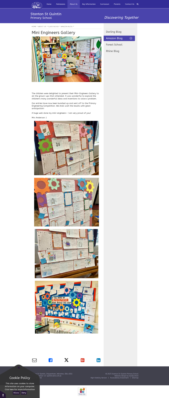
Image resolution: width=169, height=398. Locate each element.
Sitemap (135, 378)
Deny (23, 393)
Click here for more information (20, 389)
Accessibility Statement (119, 378)
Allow (16, 393)
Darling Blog (113, 31)
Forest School (114, 44)
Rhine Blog (112, 51)
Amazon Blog (114, 38)
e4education (133, 376)
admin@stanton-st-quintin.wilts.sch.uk (46, 376)
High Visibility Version (99, 378)
